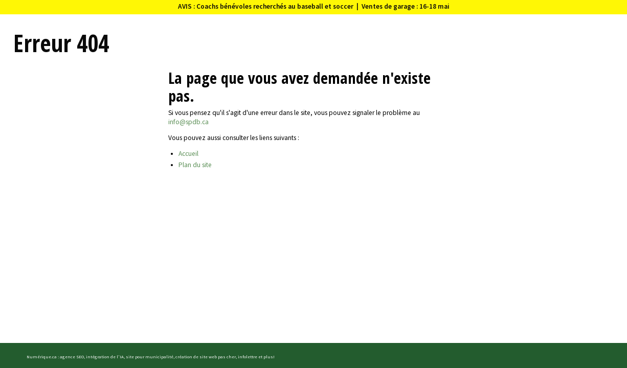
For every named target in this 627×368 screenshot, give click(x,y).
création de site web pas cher (205, 356)
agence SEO (72, 356)
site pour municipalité (149, 356)
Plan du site (195, 164)
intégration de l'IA (105, 356)
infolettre (247, 356)
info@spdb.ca (188, 122)
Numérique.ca (42, 356)
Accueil (188, 153)
